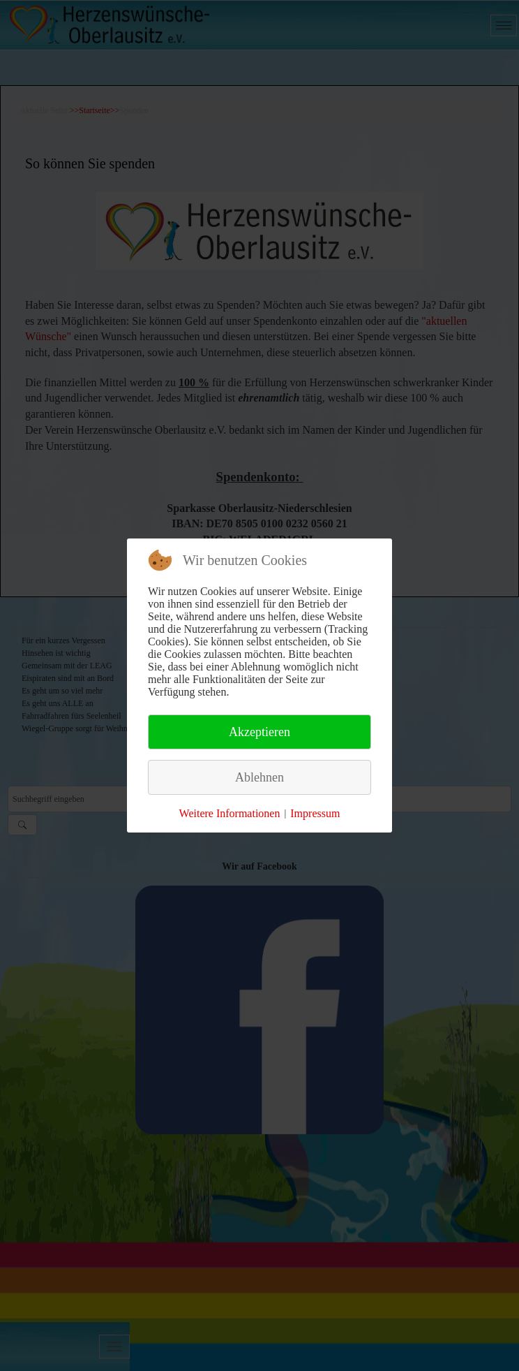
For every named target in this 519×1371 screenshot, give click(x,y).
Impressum (315, 813)
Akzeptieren (259, 732)
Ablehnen (259, 777)
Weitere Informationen (229, 813)
